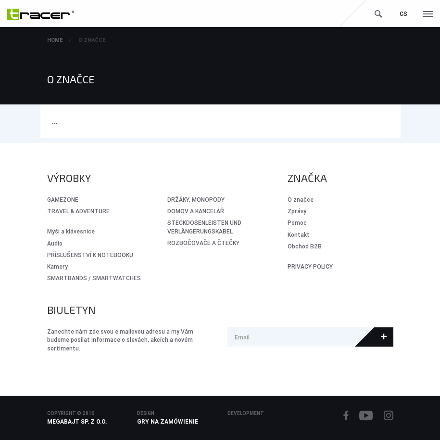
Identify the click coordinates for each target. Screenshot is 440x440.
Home (55, 40)
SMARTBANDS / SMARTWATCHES (94, 278)
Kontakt (299, 234)
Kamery (57, 266)
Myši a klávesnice (71, 231)
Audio (55, 243)
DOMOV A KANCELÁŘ (195, 211)
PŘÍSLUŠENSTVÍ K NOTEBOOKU (90, 255)
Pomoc (297, 222)
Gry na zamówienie (167, 421)
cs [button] (403, 13)
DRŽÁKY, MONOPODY (196, 199)
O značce (91, 40)
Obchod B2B (305, 246)
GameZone (62, 199)
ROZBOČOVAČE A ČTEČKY (203, 242)
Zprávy (297, 211)
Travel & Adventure (78, 211)
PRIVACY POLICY (310, 266)
